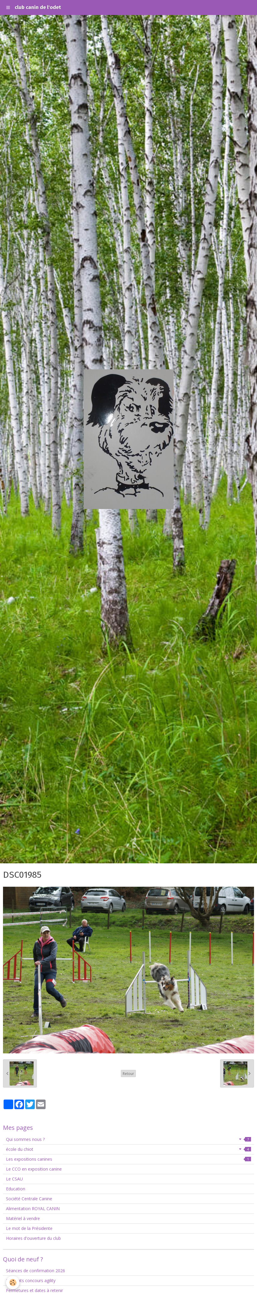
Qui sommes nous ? (128, 1139)
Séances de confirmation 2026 (35, 1270)
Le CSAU (14, 1179)
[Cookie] (12, 1282)
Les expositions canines (128, 1159)
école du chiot (128, 1149)
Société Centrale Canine (29, 1198)
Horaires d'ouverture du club (33, 1238)
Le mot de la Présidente (29, 1228)
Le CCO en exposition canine (34, 1169)
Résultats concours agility (30, 1280)
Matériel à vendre (23, 1218)
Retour (128, 1073)
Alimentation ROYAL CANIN (33, 1208)
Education (15, 1189)
